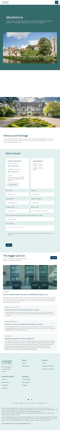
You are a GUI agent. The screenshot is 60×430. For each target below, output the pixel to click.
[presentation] (16, 239)
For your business (26, 379)
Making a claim (5, 382)
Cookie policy (23, 403)
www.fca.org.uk (37, 411)
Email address (10, 199)
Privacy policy (15, 403)
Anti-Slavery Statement (48, 369)
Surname (33, 190)
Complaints (4, 388)
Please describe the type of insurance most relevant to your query (24, 215)
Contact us (4, 379)
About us (24, 363)
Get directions (13, 184)
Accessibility (5, 385)
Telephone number (36, 199)
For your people (26, 382)
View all (54, 257)
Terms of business (31, 403)
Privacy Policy (46, 233)
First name (9, 190)
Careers (44, 363)
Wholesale (24, 385)
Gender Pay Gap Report (48, 366)
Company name (10, 207)
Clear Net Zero (25, 366)
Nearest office (35, 207)
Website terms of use (42, 403)
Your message (10, 223)
